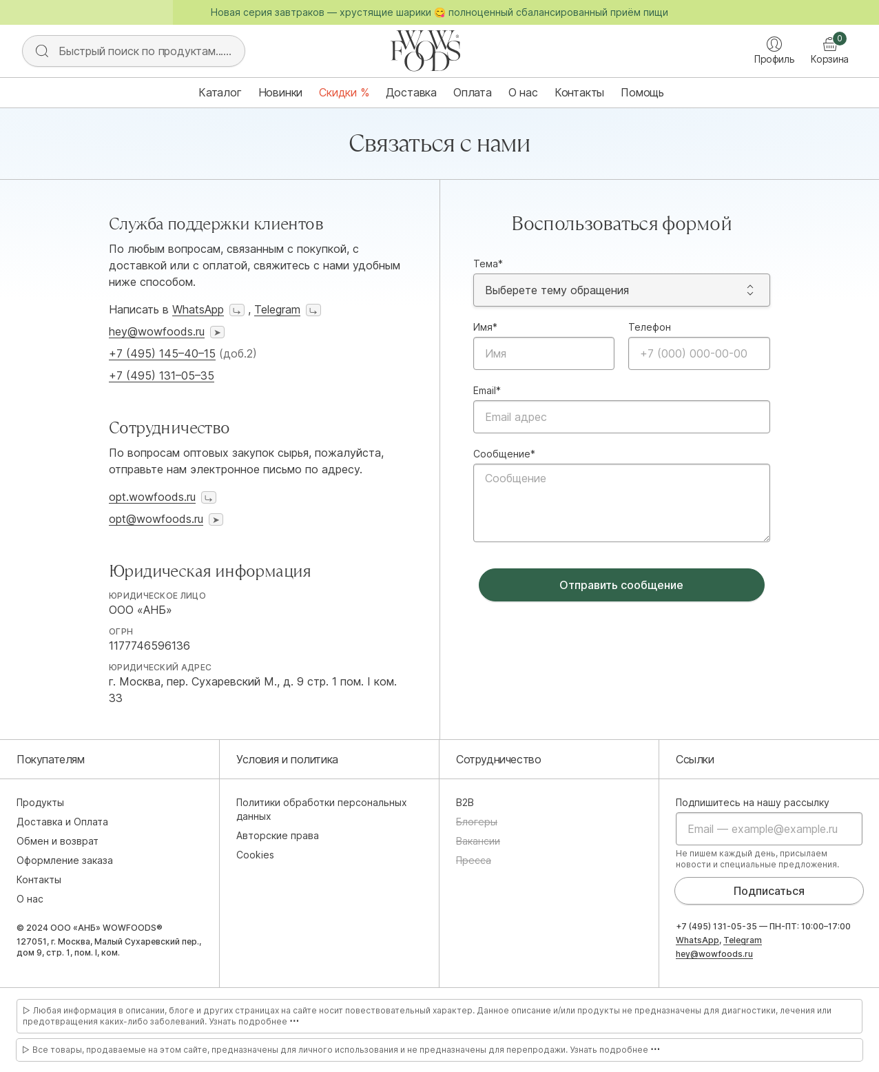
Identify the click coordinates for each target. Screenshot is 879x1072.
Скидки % (344, 92)
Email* (487, 390)
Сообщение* (504, 454)
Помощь (642, 92)
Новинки (280, 92)
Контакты (579, 92)
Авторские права (277, 835)
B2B (465, 802)
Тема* (488, 263)
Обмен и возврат (58, 841)
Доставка (411, 92)
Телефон (649, 327)
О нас (523, 92)
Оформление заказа (65, 860)
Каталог (220, 92)
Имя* (485, 327)
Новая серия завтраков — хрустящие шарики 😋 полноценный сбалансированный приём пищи (439, 12)
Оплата (472, 92)
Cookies (255, 854)
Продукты (40, 802)
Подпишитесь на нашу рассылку (752, 802)
